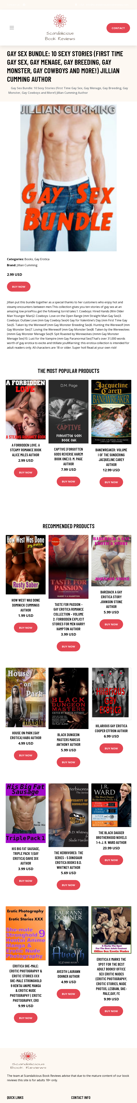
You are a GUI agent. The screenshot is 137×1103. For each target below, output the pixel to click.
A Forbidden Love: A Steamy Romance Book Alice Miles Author (25, 450)
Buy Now (18, 286)
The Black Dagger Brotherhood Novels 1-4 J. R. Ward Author (111, 837)
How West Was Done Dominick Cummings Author (26, 605)
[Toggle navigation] (12, 27)
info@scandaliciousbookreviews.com (107, 4)
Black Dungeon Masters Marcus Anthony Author (68, 739)
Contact (118, 28)
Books (28, 259)
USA (81, 4)
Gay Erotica (41, 259)
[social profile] (24, 4)
